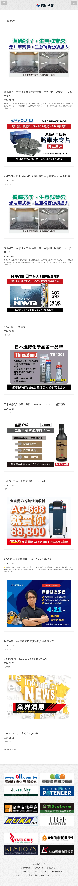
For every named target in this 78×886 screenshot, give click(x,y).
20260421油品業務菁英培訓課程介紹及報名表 (29, 641)
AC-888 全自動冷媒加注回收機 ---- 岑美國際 (27, 559)
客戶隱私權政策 (39, 864)
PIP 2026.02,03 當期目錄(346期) (21, 733)
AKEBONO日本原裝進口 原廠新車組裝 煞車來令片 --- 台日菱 (37, 176)
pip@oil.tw (58, 871)
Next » (13, 749)
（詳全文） (7, 108)
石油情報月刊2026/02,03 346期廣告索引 (26, 658)
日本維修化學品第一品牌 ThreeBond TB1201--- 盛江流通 (34, 404)
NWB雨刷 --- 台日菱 (14, 326)
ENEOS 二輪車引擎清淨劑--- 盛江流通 (24, 481)
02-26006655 (22, 871)
